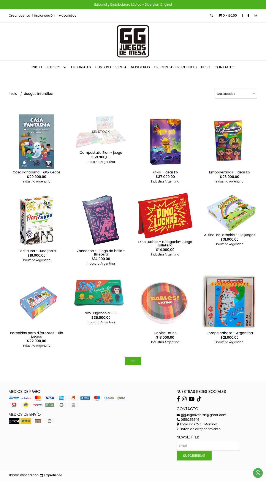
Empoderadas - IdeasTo (229, 172)
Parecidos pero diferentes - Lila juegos (36, 334)
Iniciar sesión (44, 15)
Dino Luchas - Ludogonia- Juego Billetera (165, 243)
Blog (205, 67)
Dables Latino (165, 332)
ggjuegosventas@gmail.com (201, 415)
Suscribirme (194, 455)
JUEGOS (56, 67)
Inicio (37, 67)
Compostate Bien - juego (101, 152)
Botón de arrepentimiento (199, 429)
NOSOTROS (140, 67)
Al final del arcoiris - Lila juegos (229, 234)
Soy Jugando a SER (101, 313)
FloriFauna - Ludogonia (36, 250)
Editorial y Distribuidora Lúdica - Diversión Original (133, 4)
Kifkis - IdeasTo (165, 172)
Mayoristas (67, 15)
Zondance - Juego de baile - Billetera (101, 252)
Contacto (224, 67)
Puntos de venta (111, 67)
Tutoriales (81, 67)
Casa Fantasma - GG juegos (36, 172)
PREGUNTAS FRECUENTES (175, 67)
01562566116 (188, 420)
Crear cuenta (19, 15)
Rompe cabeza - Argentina (229, 332)
